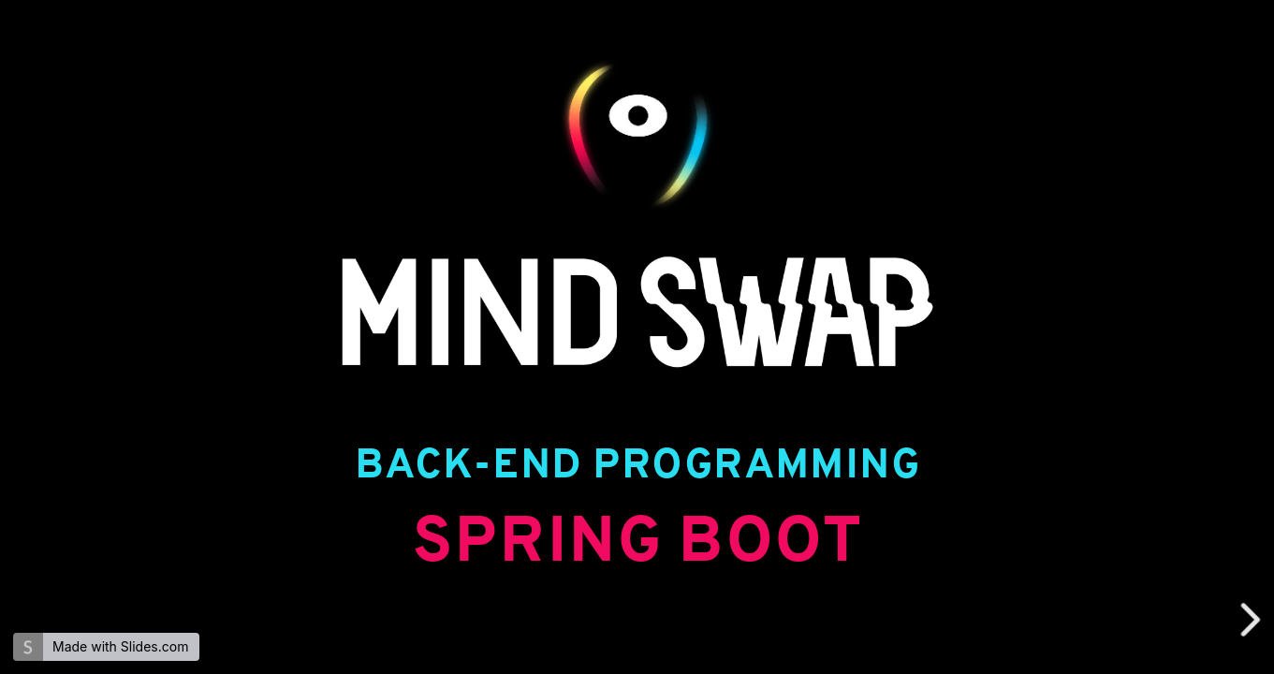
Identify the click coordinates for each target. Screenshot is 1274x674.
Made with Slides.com (120, 646)
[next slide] (1252, 620)
